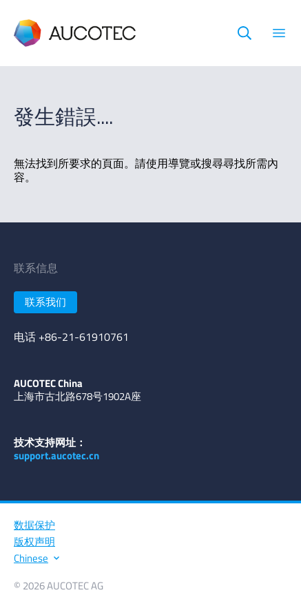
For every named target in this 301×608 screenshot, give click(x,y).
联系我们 (45, 302)
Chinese (36, 558)
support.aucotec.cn (56, 455)
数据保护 (34, 525)
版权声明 (34, 541)
